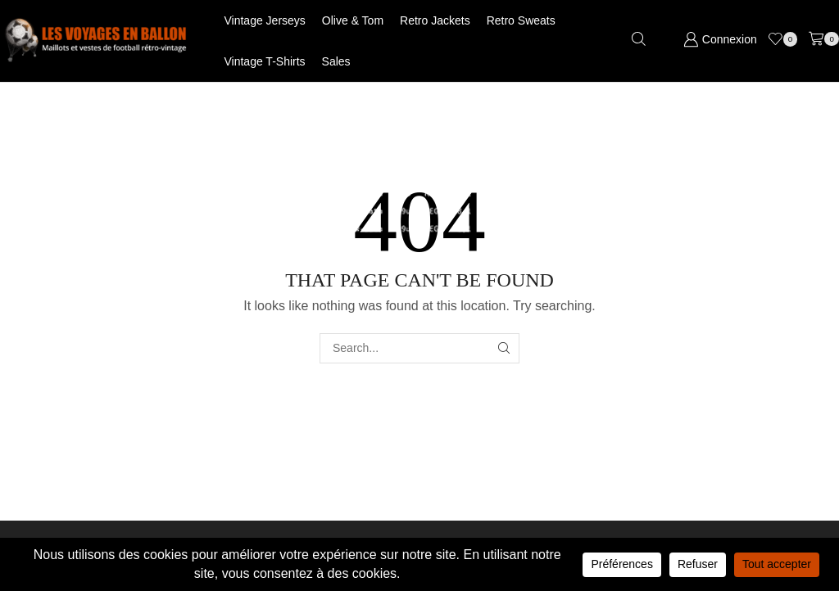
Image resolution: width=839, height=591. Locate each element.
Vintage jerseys (265, 20)
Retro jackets (435, 20)
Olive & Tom (352, 20)
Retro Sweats (521, 20)
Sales (336, 61)
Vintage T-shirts (265, 61)
